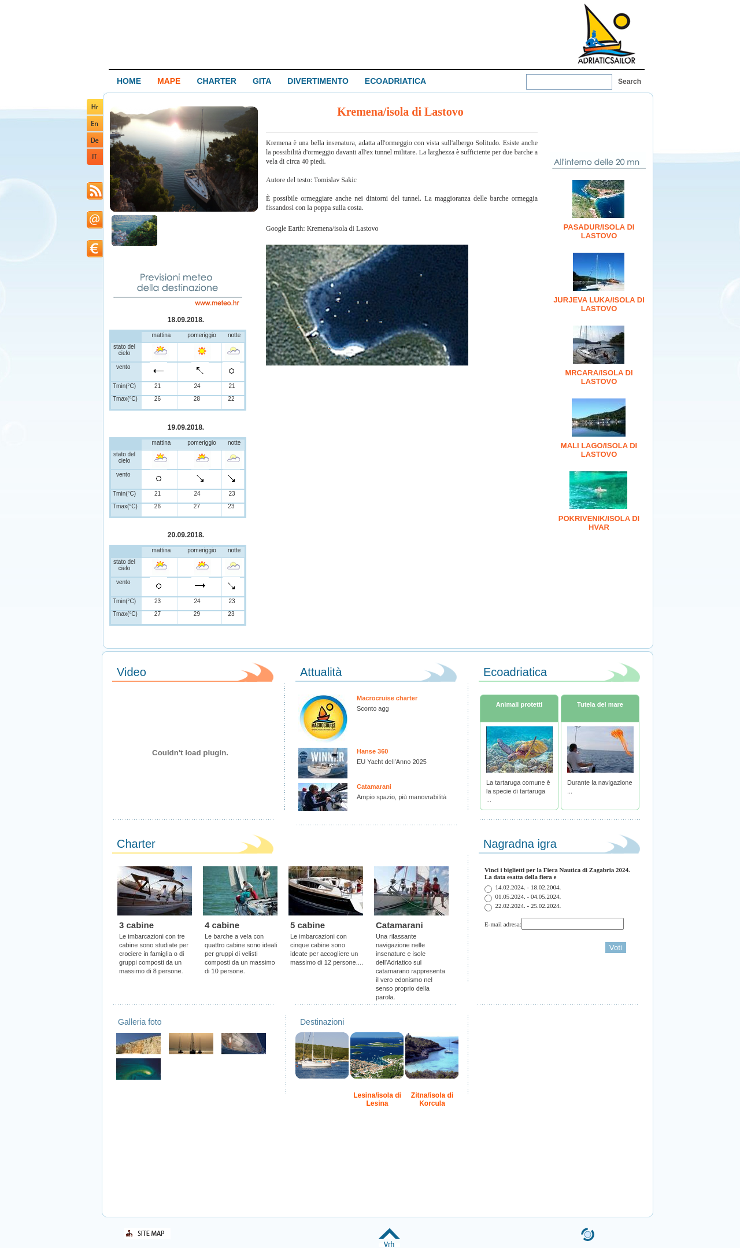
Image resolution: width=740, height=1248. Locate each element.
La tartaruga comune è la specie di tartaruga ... (518, 791)
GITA (262, 81)
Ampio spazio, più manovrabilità (401, 796)
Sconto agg (373, 708)
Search (629, 81)
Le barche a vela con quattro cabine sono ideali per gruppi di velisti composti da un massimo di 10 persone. (241, 953)
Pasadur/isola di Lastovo (599, 231)
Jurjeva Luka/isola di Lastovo (599, 304)
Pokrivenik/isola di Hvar (598, 522)
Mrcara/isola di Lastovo (598, 377)
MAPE (168, 81)
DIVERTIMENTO (318, 81)
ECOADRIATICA (395, 81)
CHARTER (216, 81)
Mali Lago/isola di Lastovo (599, 450)
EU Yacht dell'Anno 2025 (392, 761)
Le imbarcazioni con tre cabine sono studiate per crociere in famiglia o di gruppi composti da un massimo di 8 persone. (153, 953)
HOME (129, 81)
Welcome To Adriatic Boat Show (606, 33)
